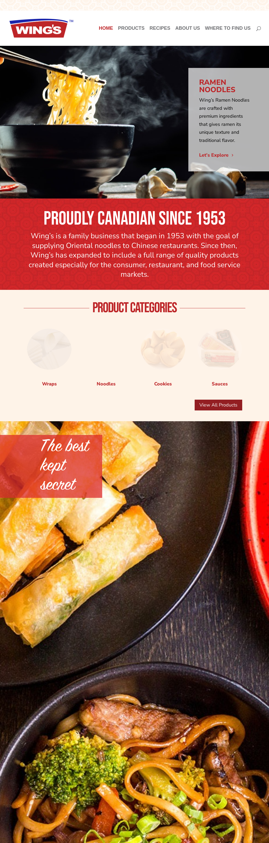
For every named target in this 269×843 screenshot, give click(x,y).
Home (106, 28)
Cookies (163, 384)
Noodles (106, 344)
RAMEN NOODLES (217, 86)
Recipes (159, 28)
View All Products (218, 405)
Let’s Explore (214, 155)
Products (131, 28)
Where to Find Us (228, 28)
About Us (187, 28)
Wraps (49, 384)
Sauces (220, 384)
